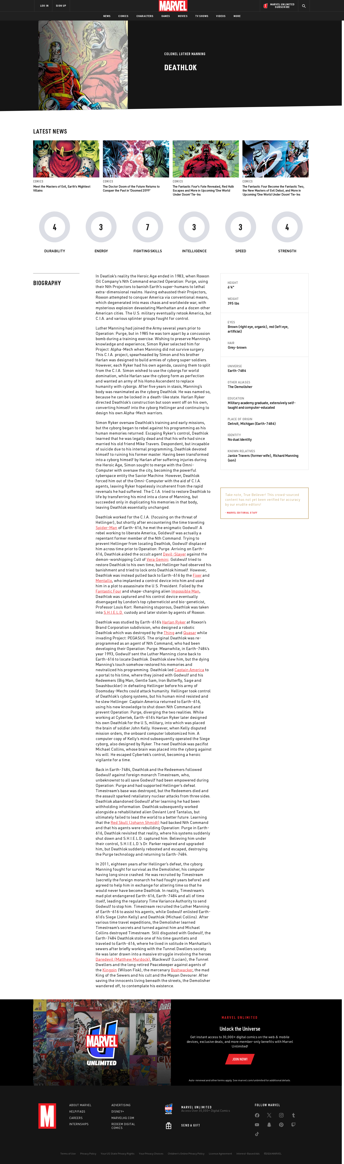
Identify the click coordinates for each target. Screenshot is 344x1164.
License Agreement (220, 1153)
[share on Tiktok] (257, 1135)
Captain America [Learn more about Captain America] (189, 669)
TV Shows (201, 16)
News (107, 16)
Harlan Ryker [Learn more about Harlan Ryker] (174, 622)
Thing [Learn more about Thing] (169, 632)
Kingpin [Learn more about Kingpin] (109, 969)
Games (165, 16)
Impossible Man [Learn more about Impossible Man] (185, 591)
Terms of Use (68, 1153)
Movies (182, 16)
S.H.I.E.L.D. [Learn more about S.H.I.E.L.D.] (113, 612)
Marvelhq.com (123, 1118)
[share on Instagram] (281, 1116)
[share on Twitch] (293, 1125)
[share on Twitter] (269, 1116)
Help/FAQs (77, 1111)
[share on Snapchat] (269, 1125)
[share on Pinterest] (281, 1125)
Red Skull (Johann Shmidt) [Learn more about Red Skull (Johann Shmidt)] (135, 822)
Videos (220, 16)
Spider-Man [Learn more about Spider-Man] (106, 527)
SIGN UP (61, 5)
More (237, 16)
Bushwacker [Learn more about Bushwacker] (182, 969)
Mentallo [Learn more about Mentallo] (104, 580)
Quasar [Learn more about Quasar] (189, 632)
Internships (79, 1124)
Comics (123, 16)
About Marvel (80, 1105)
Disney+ (118, 1111)
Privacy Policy (88, 1153)
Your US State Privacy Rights (117, 1153)
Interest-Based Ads (248, 1153)
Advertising (121, 1105)
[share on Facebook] (257, 1116)
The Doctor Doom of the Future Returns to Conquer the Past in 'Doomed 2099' (131, 188)
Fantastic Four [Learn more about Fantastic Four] (108, 591)
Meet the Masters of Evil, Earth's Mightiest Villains (61, 188)
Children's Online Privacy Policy (186, 1153)
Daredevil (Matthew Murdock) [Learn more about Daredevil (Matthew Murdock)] (123, 959)
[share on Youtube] (257, 1125)
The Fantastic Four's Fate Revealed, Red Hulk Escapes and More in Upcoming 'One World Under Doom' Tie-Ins (203, 190)
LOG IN (44, 5)
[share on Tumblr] (293, 1116)
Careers (76, 1118)
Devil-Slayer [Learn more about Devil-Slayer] (174, 554)
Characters (144, 16)
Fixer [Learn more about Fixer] (197, 575)
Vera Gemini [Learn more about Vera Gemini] (157, 559)
